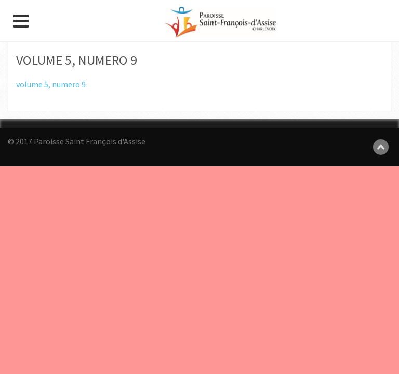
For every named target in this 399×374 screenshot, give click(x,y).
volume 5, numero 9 (51, 84)
